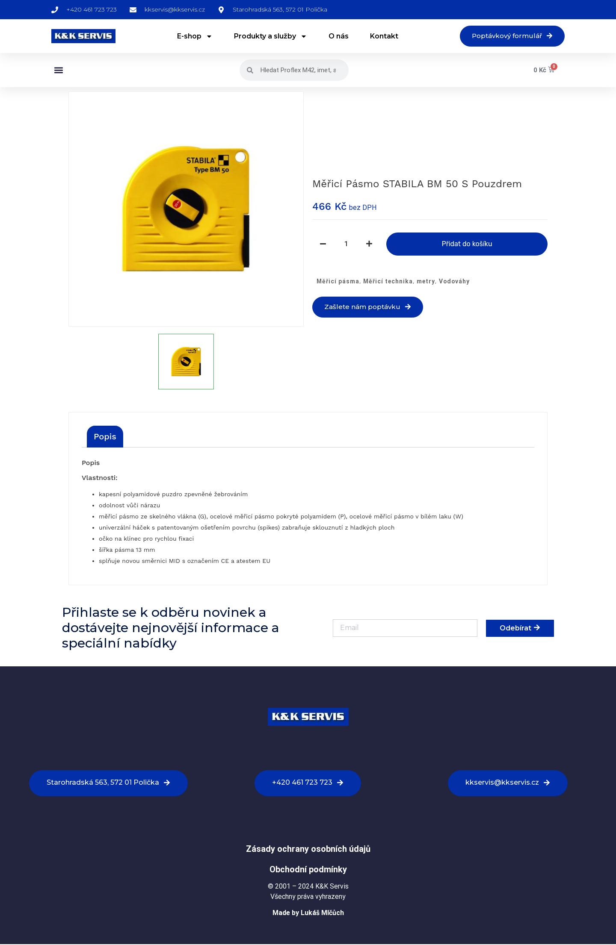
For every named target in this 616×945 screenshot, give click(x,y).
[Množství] (346, 244)
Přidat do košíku (466, 244)
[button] (58, 71)
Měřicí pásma (338, 281)
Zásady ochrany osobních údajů (308, 850)
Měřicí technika (388, 281)
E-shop (191, 36)
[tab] (105, 437)
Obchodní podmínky (308, 870)
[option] (186, 209)
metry (426, 281)
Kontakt (381, 36)
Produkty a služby (267, 36)
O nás (335, 36)
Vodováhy (454, 281)
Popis (105, 437)
